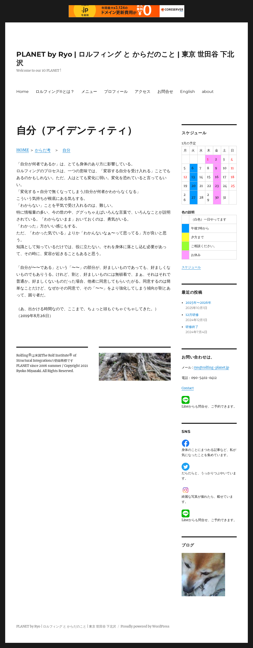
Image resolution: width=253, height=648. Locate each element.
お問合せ (165, 91)
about (208, 91)
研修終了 (192, 327)
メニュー (89, 91)
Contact (188, 388)
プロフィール (116, 91)
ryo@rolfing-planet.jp (211, 367)
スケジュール (191, 267)
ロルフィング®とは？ (55, 91)
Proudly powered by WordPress (145, 626)
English (187, 91)
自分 (66, 150)
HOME (22, 150)
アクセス (142, 91)
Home (22, 91)
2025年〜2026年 (198, 303)
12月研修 (192, 315)
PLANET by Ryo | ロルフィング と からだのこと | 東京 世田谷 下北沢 (66, 626)
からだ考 (43, 150)
